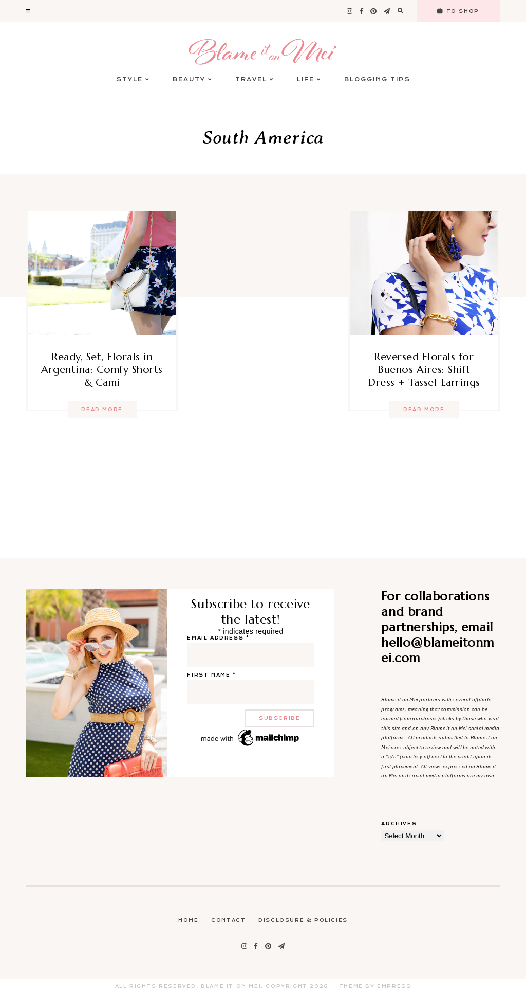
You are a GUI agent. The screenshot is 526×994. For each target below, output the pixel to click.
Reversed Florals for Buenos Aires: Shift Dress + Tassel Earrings (424, 369)
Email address (218, 638)
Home (188, 920)
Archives (399, 823)
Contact (228, 920)
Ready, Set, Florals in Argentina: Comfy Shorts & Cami (102, 369)
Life (309, 79)
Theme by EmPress (375, 986)
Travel (254, 79)
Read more (101, 409)
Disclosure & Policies (303, 920)
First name (211, 675)
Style (132, 79)
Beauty (192, 79)
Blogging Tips (377, 79)
